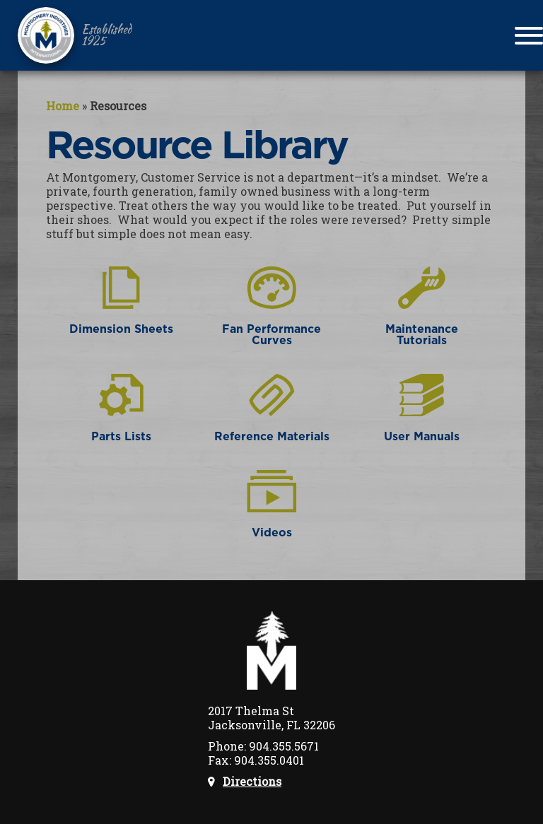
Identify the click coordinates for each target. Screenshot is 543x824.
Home (62, 105)
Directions (252, 782)
